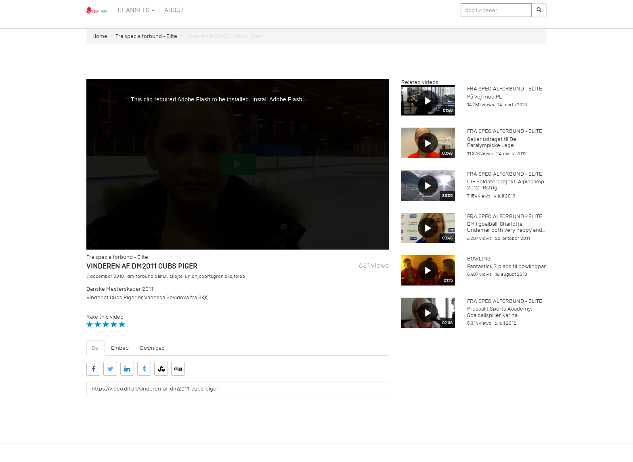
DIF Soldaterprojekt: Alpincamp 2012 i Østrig (505, 184)
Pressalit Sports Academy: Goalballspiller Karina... (499, 312)
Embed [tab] (120, 348)
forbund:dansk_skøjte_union (166, 276)
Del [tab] (96, 348)
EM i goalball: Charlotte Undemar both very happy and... (506, 227)
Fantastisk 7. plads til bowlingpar (506, 266)
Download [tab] (152, 348)
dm (130, 276)
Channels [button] (136, 10)
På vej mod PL (484, 97)
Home (99, 36)
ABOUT (174, 10)
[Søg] (539, 10)
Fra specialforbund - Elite (146, 36)
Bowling (478, 258)
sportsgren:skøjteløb (222, 276)
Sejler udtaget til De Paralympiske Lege (491, 142)
